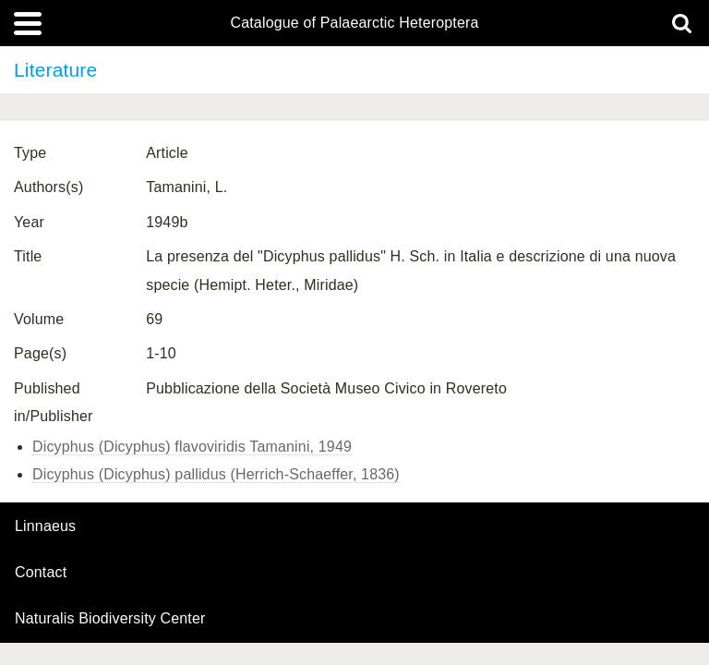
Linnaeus (45, 526)
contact (40, 572)
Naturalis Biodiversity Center (110, 618)
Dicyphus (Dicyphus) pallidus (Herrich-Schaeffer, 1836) (216, 474)
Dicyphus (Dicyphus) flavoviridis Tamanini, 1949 (192, 446)
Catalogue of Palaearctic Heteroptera (354, 23)
